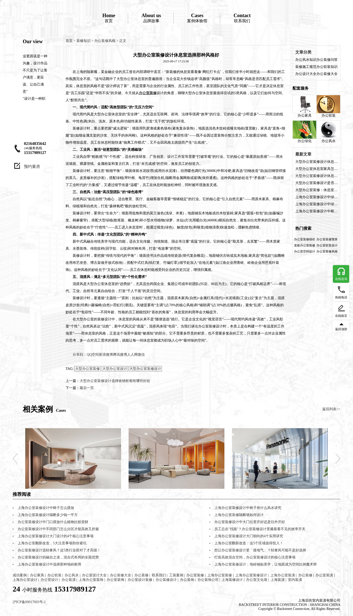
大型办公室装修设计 (145, 369)
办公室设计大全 (94, 575)
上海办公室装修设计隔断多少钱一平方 (48, 515)
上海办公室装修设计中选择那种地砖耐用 (49, 564)
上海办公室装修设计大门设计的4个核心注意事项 (56, 536)
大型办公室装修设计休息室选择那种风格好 (316, 162)
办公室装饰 (115, 580)
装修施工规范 (305, 67)
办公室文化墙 (256, 580)
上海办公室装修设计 (251, 575)
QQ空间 (93, 354)
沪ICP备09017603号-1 (29, 602)
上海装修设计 (232, 580)
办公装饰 (187, 580)
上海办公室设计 (25, 580)
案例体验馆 (197, 18)
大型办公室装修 (87, 369)
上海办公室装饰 (91, 580)
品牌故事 (151, 18)
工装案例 (176, 575)
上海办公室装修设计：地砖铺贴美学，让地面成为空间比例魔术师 (265, 564)
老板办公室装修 (304, 245)
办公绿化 (304, 131)
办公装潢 (69, 580)
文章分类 (303, 52)
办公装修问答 (327, 60)
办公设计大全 (305, 74)
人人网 (132, 354)
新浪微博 (106, 354)
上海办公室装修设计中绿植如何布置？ (316, 204)
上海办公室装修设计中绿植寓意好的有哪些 (316, 197)
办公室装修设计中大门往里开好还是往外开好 (249, 522)
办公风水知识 (305, 60)
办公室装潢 (324, 575)
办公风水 (328, 131)
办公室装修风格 (327, 251)
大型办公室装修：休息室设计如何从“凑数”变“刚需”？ (316, 190)
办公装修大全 (327, 74)
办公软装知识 (327, 67)
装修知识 (83, 41)
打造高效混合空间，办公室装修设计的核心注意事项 (255, 557)
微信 (141, 354)
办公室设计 (49, 580)
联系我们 (242, 18)
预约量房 (32, 166)
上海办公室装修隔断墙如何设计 (239, 515)
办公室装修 (195, 575)
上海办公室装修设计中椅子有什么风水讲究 (316, 211)
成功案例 (20, 575)
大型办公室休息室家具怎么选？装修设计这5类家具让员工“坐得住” (316, 169)
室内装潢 (295, 580)
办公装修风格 (104, 41)
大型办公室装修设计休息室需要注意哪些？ (316, 176)
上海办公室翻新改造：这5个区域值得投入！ (248, 543)
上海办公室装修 (219, 575)
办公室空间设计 (304, 251)
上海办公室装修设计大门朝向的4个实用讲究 (248, 536)
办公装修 (141, 575)
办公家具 (304, 106)
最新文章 (303, 154)
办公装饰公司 (208, 580)
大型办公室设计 (114, 369)
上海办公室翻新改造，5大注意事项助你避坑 (52, 543)
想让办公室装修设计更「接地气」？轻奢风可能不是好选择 (260, 550)
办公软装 (328, 106)
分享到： (80, 354)
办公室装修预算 (327, 239)
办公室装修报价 (304, 239)
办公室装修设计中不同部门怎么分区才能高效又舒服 (58, 529)
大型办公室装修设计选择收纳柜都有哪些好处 (115, 381)
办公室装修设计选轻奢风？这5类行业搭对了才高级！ (59, 550)
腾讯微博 (120, 354)
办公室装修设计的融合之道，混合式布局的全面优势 (58, 557)
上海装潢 (278, 580)
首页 (108, 18)
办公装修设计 (166, 580)
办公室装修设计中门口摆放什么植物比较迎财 (53, 522)
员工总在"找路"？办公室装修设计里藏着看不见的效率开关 (259, 529)
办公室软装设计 (327, 245)
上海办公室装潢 (282, 575)
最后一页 (87, 388)
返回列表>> (331, 409)
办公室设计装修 (140, 580)
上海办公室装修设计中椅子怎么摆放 (46, 508)
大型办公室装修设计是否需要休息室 (316, 183)
